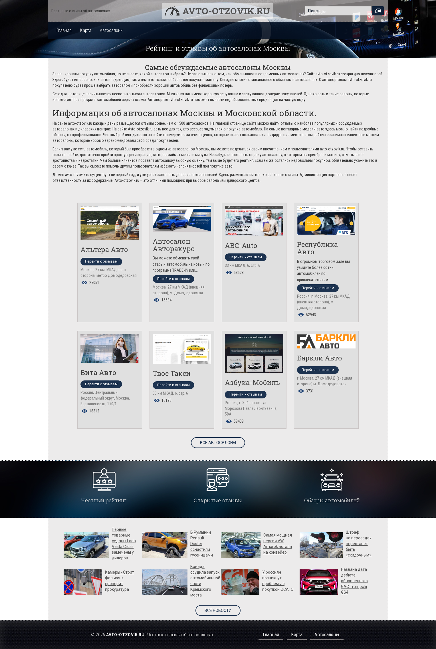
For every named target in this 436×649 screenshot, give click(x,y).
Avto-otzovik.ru (226, 11)
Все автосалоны (218, 442)
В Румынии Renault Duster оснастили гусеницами (201, 543)
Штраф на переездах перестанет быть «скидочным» (359, 543)
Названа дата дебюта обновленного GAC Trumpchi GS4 (354, 580)
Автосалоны (111, 30)
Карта (85, 30)
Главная (64, 30)
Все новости (218, 610)
